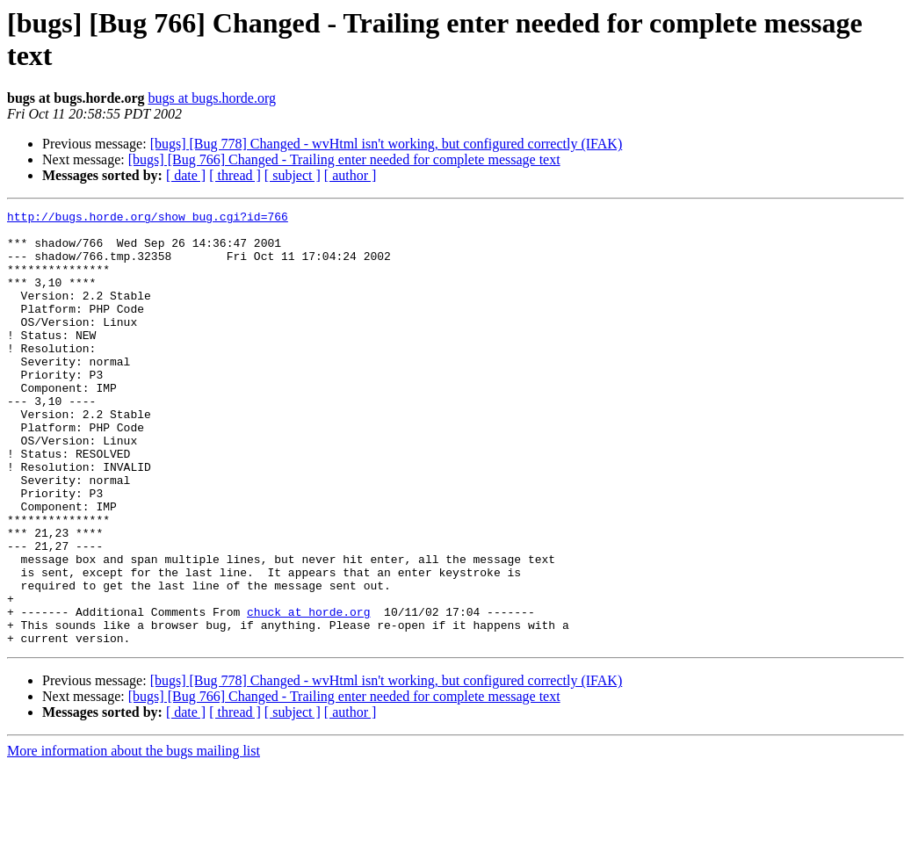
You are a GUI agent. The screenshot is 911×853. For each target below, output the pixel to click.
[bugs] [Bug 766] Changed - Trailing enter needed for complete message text (344, 159)
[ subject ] (292, 175)
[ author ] (350, 175)
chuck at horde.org (308, 693)
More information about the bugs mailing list (133, 837)
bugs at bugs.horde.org (211, 97)
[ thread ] (235, 175)
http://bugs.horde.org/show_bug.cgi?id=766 (147, 219)
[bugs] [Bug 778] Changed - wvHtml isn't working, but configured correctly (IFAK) (386, 143)
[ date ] (186, 175)
